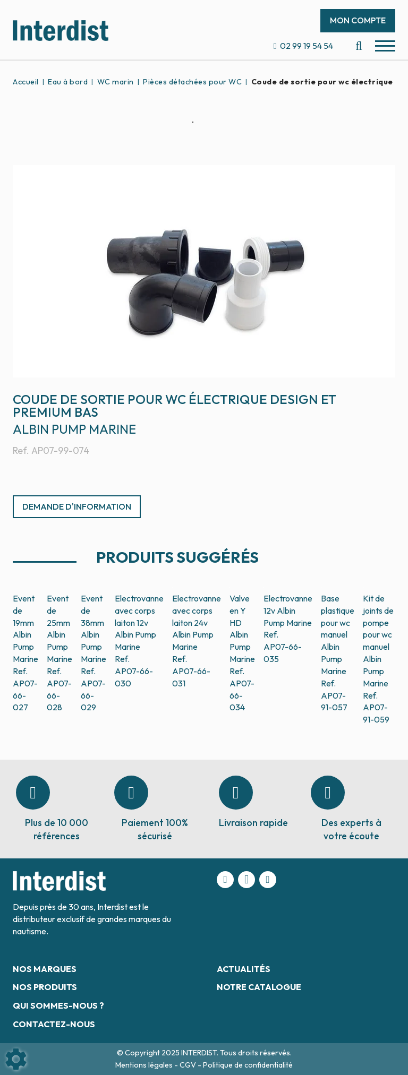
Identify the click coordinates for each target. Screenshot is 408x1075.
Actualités (243, 969)
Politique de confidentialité (248, 1065)
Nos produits (45, 987)
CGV (189, 1065)
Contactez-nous (54, 1024)
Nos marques (44, 969)
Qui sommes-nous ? (58, 1005)
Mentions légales (144, 1065)
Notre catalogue (259, 987)
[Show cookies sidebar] (16, 1059)
